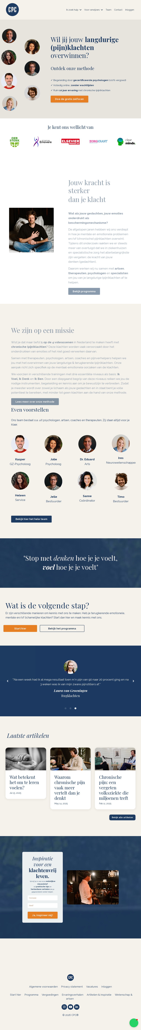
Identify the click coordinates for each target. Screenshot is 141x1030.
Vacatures (92, 995)
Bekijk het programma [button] (62, 629)
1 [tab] (65, 712)
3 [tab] (75, 712)
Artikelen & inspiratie (99, 1003)
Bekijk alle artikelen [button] (122, 822)
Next (133, 684)
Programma (31, 1003)
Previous (7, 684)
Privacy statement (72, 995)
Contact (118, 9)
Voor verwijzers (93, 9)
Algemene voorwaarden (43, 995)
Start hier (15, 1003)
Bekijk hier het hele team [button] (31, 520)
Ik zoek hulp (74, 9)
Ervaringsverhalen (72, 1003)
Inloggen (129, 9)
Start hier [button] (20, 629)
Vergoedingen (50, 1003)
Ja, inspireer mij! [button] (42, 921)
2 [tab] (70, 712)
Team (108, 9)
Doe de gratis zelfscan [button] (69, 99)
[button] (133, 1022)
